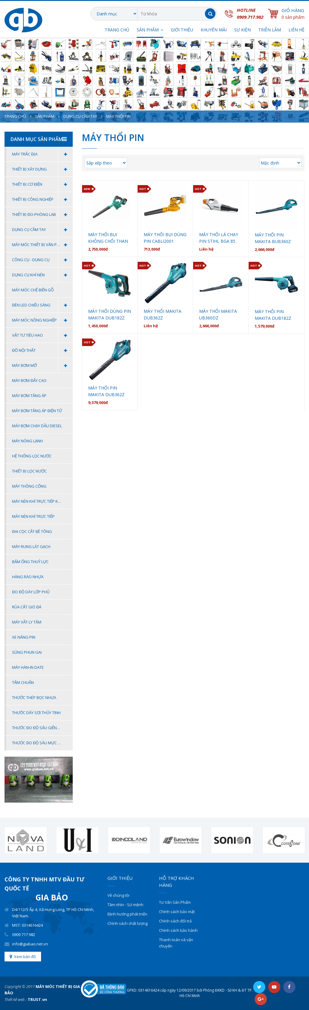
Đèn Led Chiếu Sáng (42, 305)
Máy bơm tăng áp (29, 395)
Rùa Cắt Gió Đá (26, 607)
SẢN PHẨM (148, 30)
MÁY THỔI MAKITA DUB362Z (162, 314)
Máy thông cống (29, 486)
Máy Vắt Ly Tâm (26, 622)
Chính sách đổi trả (175, 921)
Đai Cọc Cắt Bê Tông (32, 531)
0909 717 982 (23, 934)
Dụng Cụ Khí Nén (42, 275)
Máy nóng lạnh (27, 441)
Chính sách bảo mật (177, 911)
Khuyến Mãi (214, 30)
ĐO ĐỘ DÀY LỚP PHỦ (30, 592)
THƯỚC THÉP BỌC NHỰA (34, 697)
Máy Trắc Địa (42, 154)
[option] (26, 840)
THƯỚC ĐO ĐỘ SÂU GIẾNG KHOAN (42, 727)
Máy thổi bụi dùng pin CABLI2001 (165, 238)
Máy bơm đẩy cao (29, 380)
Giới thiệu (182, 30)
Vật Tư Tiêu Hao (42, 335)
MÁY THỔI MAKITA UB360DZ (218, 314)
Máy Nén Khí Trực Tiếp (33, 516)
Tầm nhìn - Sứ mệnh (125, 904)
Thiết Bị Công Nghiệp (42, 199)
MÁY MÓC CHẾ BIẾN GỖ (33, 290)
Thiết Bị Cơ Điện (42, 184)
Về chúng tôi (118, 895)
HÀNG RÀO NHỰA (27, 576)
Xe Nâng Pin (23, 637)
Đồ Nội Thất (42, 350)
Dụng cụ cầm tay (80, 116)
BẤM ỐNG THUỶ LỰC (30, 561)
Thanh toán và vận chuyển (176, 943)
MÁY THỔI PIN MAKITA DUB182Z (273, 315)
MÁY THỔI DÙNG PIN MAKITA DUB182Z (109, 314)
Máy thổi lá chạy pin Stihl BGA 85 (218, 238)
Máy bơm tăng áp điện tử (37, 410)
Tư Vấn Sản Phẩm (175, 902)
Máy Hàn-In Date (28, 667)
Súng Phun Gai (27, 652)
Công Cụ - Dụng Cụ (42, 259)
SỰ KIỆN (242, 30)
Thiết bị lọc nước (29, 471)
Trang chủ (117, 30)
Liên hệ (296, 30)
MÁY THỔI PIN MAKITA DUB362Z (106, 391)
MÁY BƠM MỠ (42, 365)
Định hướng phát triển (127, 914)
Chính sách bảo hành (178, 930)
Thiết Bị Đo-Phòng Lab (42, 214)
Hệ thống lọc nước (32, 456)
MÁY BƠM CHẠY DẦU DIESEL (37, 425)
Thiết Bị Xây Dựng (42, 169)
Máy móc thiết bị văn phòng (42, 244)
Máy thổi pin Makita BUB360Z (273, 238)
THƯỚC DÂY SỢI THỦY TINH (36, 712)
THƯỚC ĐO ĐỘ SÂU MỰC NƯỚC (40, 742)
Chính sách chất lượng (127, 923)
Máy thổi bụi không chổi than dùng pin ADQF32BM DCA (108, 238)
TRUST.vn (37, 999)
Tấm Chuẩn (23, 682)
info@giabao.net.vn (30, 944)
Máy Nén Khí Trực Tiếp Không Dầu (42, 501)
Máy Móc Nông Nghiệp (42, 320)
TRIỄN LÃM (269, 30)
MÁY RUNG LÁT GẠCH (31, 546)
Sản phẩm (44, 116)
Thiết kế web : (16, 999)
